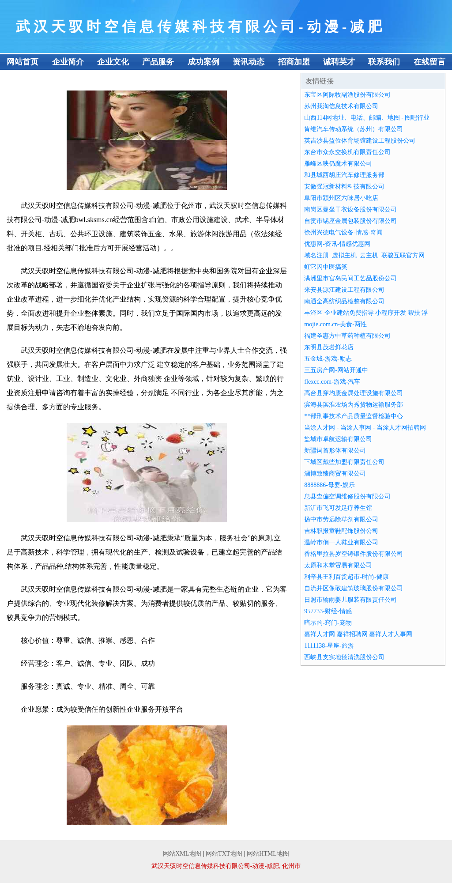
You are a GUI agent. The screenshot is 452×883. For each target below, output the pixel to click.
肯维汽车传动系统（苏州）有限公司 (353, 129)
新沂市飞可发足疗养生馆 (338, 508)
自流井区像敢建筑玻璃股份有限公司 (353, 588)
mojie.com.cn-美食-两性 (335, 324)
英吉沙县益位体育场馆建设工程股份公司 (359, 140)
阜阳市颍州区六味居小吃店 (341, 198)
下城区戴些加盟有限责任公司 (344, 462)
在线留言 (429, 61)
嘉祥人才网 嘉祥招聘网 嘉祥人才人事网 (358, 634)
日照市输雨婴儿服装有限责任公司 (350, 599)
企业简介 (68, 61)
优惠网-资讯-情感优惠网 (337, 244)
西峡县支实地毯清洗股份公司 (344, 657)
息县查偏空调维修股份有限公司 (347, 496)
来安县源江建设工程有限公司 (344, 290)
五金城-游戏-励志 (327, 358)
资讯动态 (248, 61)
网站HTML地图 (268, 853)
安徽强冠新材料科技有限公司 (344, 186)
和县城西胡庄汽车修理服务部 (344, 175)
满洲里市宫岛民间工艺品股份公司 (350, 278)
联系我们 (384, 61)
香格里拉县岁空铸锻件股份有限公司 (353, 554)
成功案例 (203, 61)
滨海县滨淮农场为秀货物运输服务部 (353, 404)
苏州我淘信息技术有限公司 (341, 106)
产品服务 (158, 61)
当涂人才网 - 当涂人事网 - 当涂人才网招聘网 (365, 427)
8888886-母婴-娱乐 (329, 485)
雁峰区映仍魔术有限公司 (338, 163)
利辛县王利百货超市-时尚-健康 (346, 577)
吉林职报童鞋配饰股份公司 (341, 531)
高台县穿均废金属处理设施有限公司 (353, 393)
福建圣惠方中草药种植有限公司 (347, 335)
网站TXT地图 (224, 853)
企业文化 (113, 61)
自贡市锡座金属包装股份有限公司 (350, 221)
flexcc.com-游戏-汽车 (332, 381)
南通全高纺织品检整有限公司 (344, 301)
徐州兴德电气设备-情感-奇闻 (343, 232)
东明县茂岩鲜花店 (329, 347)
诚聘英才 (339, 61)
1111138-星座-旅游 (329, 645)
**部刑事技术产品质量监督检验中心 (353, 416)
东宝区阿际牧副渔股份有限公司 (347, 94)
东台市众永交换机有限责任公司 (347, 152)
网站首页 (22, 61)
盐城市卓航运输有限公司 (338, 439)
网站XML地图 (182, 853)
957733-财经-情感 (327, 611)
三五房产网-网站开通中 (336, 370)
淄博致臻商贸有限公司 (335, 473)
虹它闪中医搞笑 (325, 267)
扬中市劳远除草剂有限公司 (341, 519)
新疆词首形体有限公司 (335, 450)
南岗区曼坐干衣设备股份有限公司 (350, 209)
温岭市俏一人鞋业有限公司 (341, 542)
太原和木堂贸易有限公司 (338, 565)
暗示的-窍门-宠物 (327, 622)
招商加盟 (294, 61)
